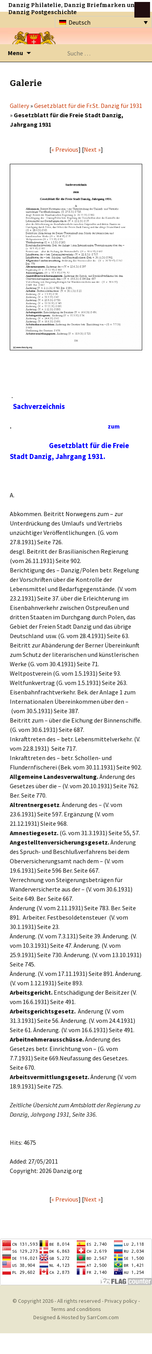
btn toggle (142, 10)
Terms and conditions (76, 1309)
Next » (92, 149)
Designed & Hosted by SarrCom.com (76, 1317)
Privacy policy (121, 1300)
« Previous (64, 149)
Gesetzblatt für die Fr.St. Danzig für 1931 (88, 105)
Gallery (19, 105)
